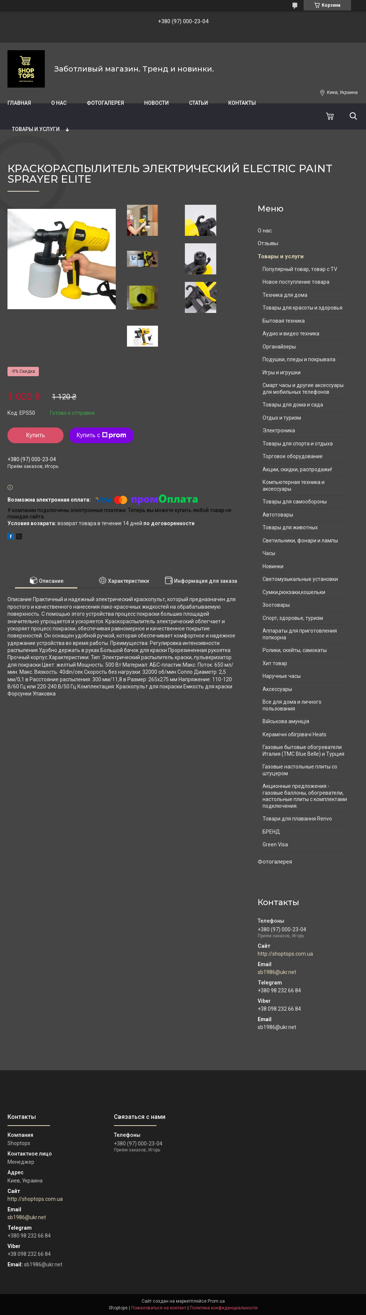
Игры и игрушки (282, 372)
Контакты (242, 103)
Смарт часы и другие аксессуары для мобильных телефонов (303, 388)
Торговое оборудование (293, 456)
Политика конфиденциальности (224, 1308)
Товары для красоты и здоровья (302, 308)
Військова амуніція (286, 721)
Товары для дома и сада (293, 405)
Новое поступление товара (296, 282)
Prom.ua (216, 1301)
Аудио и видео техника (291, 334)
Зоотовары (276, 605)
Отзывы (268, 243)
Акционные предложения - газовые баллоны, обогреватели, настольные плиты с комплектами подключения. (305, 796)
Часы (269, 553)
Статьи (198, 103)
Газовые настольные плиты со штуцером (300, 770)
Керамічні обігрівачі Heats (294, 734)
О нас (58, 103)
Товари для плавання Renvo (297, 819)
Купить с (101, 435)
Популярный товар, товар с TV (300, 269)
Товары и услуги (36, 129)
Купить (35, 435)
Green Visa (275, 844)
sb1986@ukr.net (277, 972)
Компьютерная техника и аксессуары (294, 485)
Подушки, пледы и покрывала (299, 359)
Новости (156, 103)
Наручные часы (282, 676)
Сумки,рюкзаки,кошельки (294, 592)
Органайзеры (279, 347)
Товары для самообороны (295, 502)
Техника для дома (285, 295)
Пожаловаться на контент (158, 1308)
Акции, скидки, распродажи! (297, 469)
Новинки (273, 566)
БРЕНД (271, 832)
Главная (19, 103)
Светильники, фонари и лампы (300, 541)
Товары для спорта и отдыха (298, 444)
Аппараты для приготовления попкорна (300, 634)
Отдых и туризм (282, 418)
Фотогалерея (105, 103)
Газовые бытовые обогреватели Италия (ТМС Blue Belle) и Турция (303, 750)
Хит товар (275, 663)
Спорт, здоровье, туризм (293, 618)
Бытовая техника (284, 321)
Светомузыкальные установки (300, 579)
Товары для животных (290, 527)
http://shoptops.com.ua (285, 954)
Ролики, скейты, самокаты (295, 650)
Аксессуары (277, 689)
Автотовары (278, 515)
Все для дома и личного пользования (292, 705)
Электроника (279, 430)
